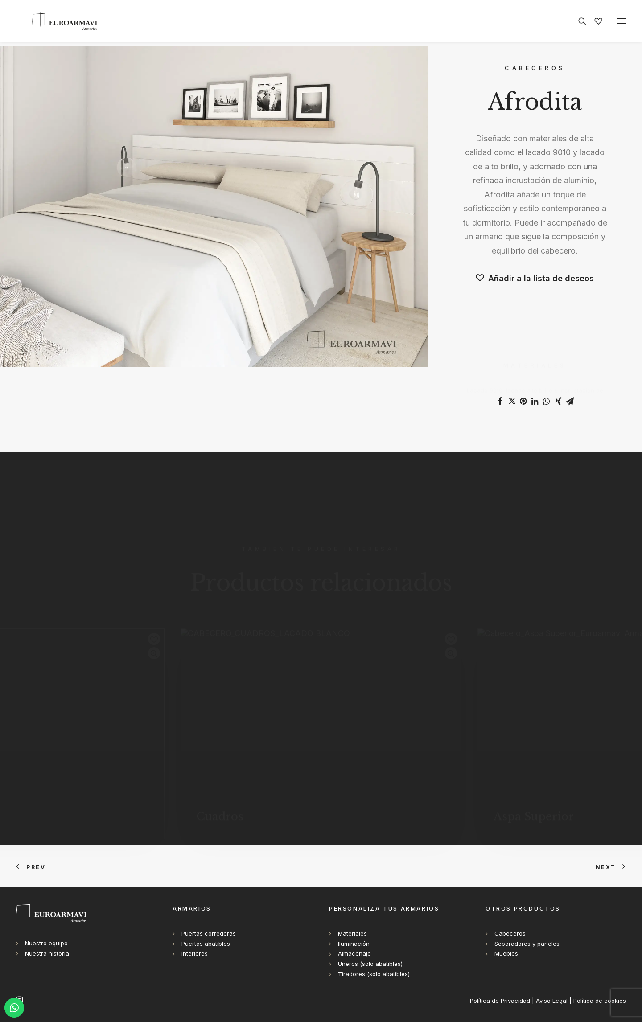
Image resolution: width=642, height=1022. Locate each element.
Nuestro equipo (46, 943)
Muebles (506, 953)
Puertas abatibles (205, 944)
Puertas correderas (208, 933)
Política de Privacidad (500, 1001)
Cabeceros (510, 933)
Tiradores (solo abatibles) (374, 974)
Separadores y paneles (527, 944)
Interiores (194, 953)
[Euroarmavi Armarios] (57, 23)
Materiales (352, 933)
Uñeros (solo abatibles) (370, 964)
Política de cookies (599, 1001)
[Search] (578, 23)
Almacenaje (354, 953)
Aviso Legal (552, 1001)
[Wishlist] (594, 23)
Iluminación (354, 944)
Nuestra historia (47, 953)
